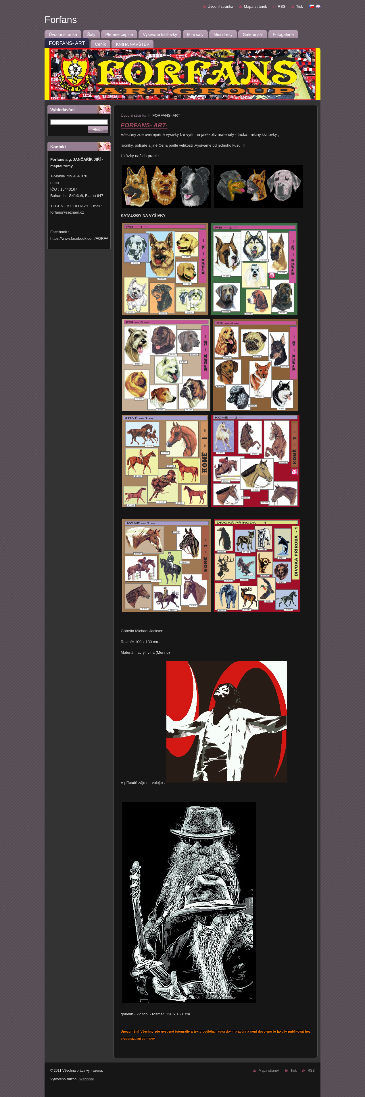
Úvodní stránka (220, 6)
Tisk (299, 6)
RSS (281, 6)
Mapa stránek (255, 6)
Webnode (86, 1079)
